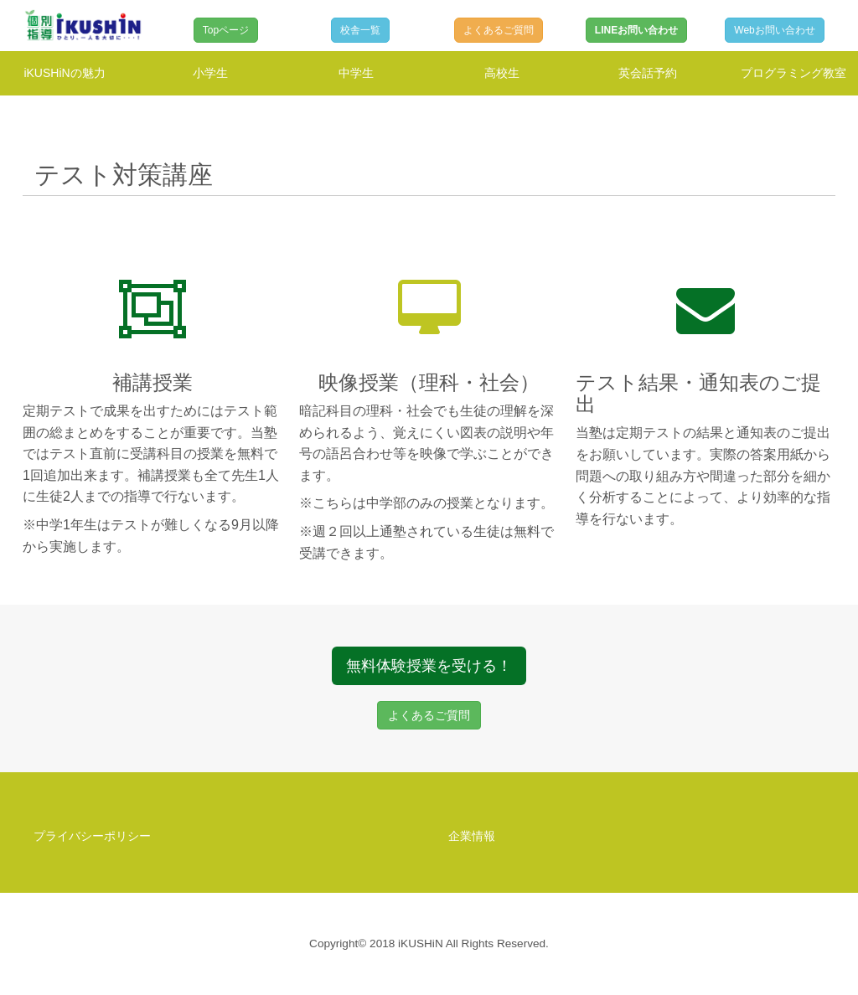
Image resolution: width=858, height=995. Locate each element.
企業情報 (471, 836)
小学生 (210, 73)
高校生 (501, 73)
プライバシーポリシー (92, 836)
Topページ (226, 30)
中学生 (356, 73)
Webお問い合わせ (774, 30)
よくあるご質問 (498, 30)
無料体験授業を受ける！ (429, 665)
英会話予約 (647, 73)
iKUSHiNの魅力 (64, 73)
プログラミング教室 (793, 73)
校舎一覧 (360, 30)
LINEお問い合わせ (636, 30)
